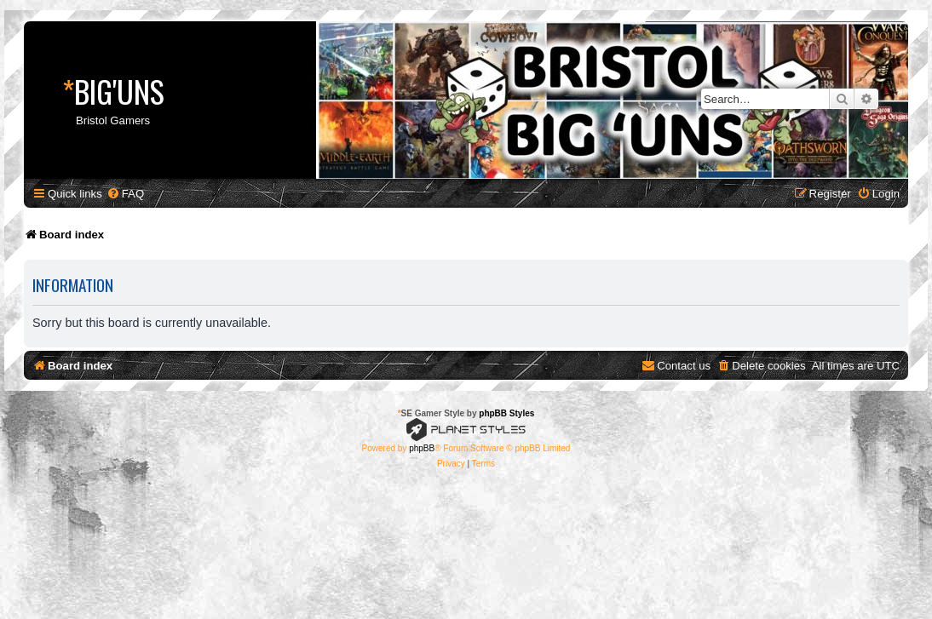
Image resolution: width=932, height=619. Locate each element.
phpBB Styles (506, 413)
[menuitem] (125, 193)
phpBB (421, 448)
